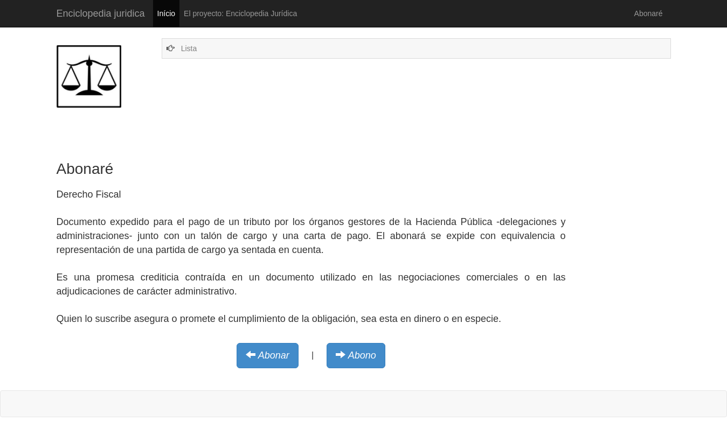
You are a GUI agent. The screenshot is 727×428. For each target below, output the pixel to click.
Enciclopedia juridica (101, 13)
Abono (362, 355)
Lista (189, 48)
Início (166, 13)
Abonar (273, 355)
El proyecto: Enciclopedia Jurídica (240, 13)
